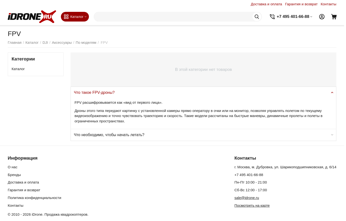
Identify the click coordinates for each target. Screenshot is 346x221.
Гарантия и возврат (301, 4)
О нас (12, 167)
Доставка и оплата (266, 4)
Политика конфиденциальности (34, 198)
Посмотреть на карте (252, 205)
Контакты (328, 4)
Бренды (14, 175)
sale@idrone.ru (246, 198)
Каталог (18, 69)
